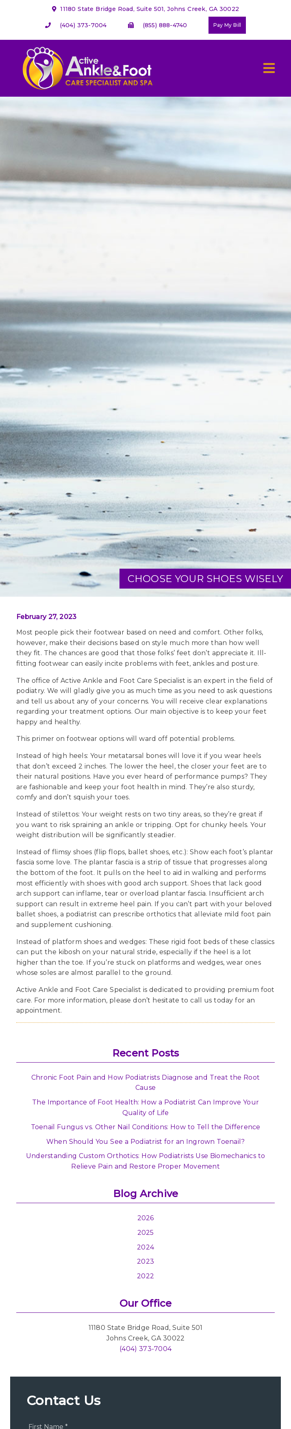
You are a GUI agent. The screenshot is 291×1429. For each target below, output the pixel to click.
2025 (145, 1232)
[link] (86, 92)
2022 (145, 1276)
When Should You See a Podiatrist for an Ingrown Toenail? (145, 1141)
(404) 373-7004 (83, 25)
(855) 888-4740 (165, 25)
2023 (145, 1261)
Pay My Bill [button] (227, 25)
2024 (145, 1247)
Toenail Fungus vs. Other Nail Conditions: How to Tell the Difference (146, 1127)
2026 (145, 1218)
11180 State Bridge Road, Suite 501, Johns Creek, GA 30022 (145, 9)
